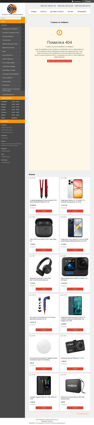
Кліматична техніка (8, 47)
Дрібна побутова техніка (10, 44)
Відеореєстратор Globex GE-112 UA (72, 358)
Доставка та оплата (56, 11)
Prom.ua (56, 419)
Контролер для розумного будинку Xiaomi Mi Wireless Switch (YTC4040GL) (43, 359)
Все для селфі (6, 81)
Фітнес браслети (7, 55)
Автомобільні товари (8, 70)
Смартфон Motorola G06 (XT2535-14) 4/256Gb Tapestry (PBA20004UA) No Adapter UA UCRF (73, 319)
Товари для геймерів (8, 66)
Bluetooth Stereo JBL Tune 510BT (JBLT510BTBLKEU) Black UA (40, 279)
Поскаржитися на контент (43, 423)
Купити (44, 211)
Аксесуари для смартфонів (10, 74)
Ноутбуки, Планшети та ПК (10, 32)
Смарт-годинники (7, 59)
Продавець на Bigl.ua (47, 421)
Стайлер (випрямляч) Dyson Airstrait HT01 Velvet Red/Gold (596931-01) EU (43, 201)
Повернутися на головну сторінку (60, 61)
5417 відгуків (77, 1)
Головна (33, 11)
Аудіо (4, 51)
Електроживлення (7, 36)
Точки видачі (81, 11)
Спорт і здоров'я (7, 78)
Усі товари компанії (83, 413)
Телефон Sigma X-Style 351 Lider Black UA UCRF (43, 398)
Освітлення (5, 85)
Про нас (70, 11)
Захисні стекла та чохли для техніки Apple (10, 90)
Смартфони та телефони (9, 29)
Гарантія (43, 11)
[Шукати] (23, 18)
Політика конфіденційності (58, 423)
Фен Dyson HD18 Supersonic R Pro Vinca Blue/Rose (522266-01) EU (42, 318)
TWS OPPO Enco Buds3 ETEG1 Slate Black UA (43, 240)
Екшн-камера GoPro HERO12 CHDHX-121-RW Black (74, 279)
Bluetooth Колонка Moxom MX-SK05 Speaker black (73, 398)
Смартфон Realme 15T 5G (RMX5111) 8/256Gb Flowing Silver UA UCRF (73, 201)
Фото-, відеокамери (8, 62)
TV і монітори (6, 40)
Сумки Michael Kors (8, 94)
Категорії (4, 25)
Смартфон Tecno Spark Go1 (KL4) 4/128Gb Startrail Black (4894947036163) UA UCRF (74, 240)
